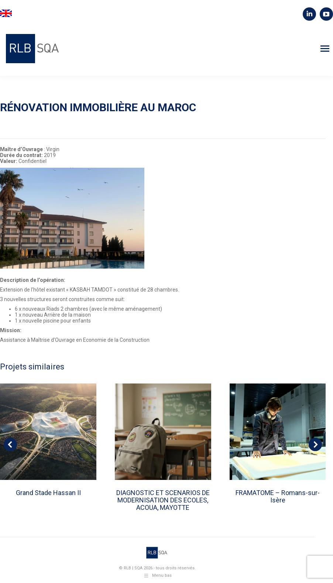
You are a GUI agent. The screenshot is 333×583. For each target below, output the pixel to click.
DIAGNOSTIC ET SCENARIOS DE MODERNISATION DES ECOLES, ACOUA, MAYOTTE (163, 500)
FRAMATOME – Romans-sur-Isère (278, 496)
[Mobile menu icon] (324, 48)
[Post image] (48, 431)
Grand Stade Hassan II (48, 493)
